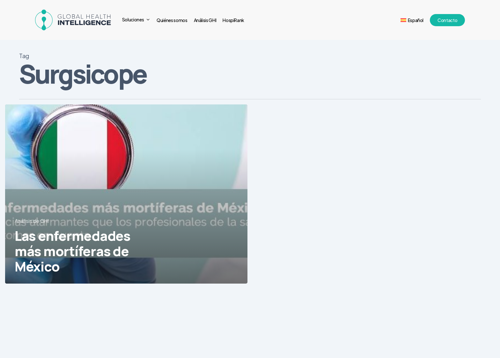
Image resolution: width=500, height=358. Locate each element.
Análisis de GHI (32, 220)
